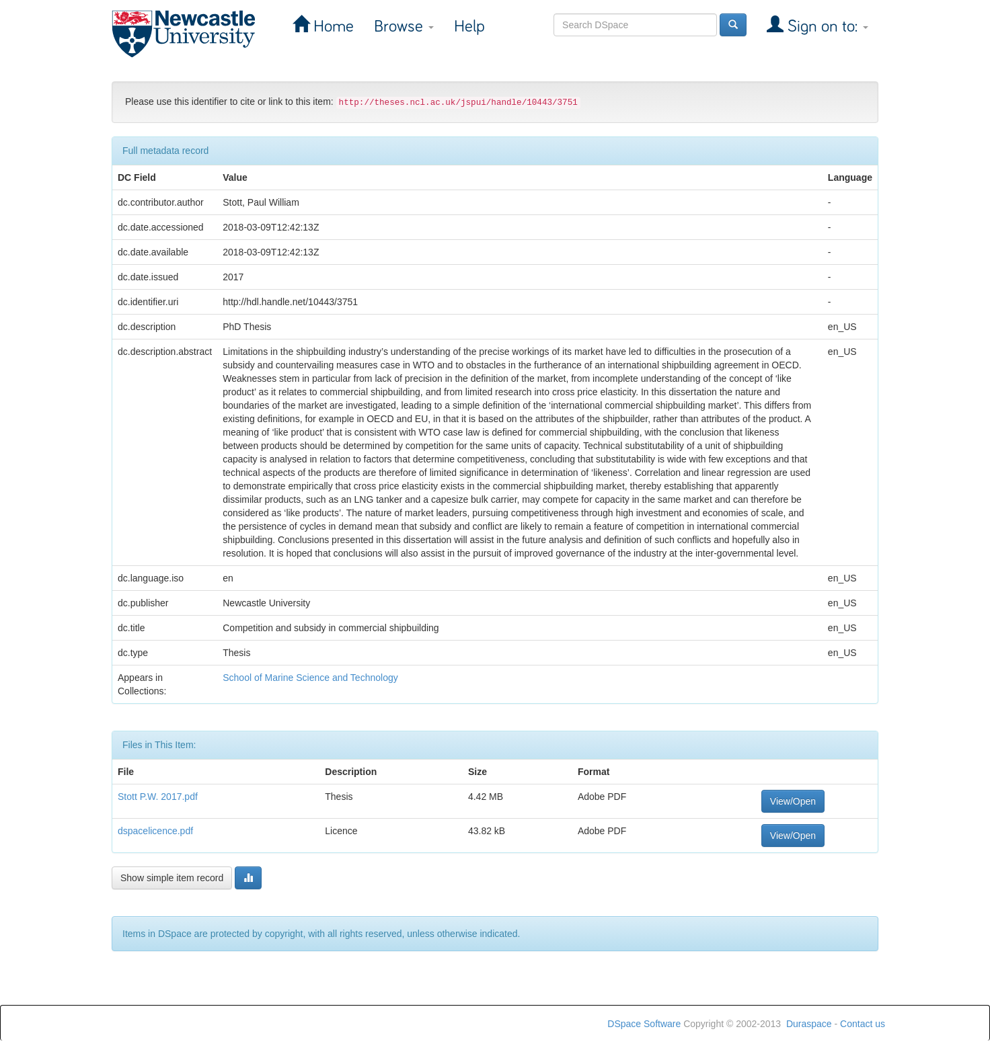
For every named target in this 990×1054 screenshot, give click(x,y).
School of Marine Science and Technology (310, 677)
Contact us (862, 1023)
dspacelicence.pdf (155, 830)
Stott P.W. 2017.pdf (158, 796)
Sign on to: (826, 26)
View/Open (793, 801)
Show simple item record (171, 878)
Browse (404, 26)
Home (331, 26)
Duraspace (809, 1023)
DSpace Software (644, 1023)
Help (469, 26)
